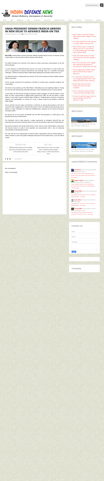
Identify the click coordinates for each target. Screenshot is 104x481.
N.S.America (37, 20)
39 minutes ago (75, 188)
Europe (70, 20)
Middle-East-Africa (59, 20)
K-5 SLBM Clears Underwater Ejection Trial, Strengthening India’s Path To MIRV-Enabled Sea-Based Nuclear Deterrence (84, 78)
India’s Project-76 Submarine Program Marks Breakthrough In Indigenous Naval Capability (84, 36)
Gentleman (77, 170)
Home (4, 20)
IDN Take (78, 20)
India (11, 20)
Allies (28, 20)
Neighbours (20, 20)
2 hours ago (82, 205)
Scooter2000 (78, 191)
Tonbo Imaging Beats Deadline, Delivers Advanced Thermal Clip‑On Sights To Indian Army (84, 71)
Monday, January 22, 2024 (13, 34)
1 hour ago (82, 196)
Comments (18, 159)
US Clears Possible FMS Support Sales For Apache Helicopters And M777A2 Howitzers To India (84, 98)
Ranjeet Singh (78, 180)
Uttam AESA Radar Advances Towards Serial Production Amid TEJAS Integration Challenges (84, 57)
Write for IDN (88, 20)
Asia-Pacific (47, 20)
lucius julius (77, 200)
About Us (98, 20)
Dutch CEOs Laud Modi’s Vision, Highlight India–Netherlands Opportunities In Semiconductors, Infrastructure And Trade (84, 64)
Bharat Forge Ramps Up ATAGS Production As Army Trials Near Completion (82, 85)
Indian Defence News (30, 34)
